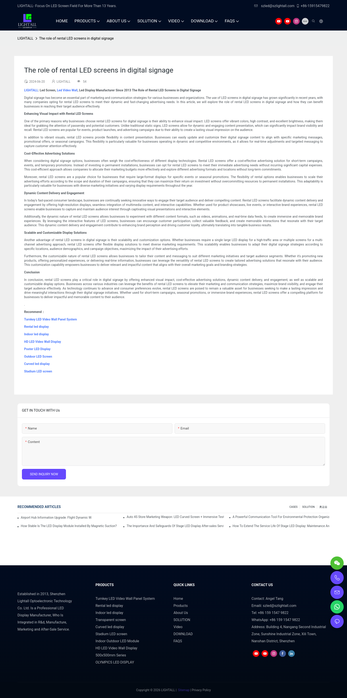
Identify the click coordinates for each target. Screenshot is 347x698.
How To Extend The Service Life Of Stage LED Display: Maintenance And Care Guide (281, 526)
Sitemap (183, 690)
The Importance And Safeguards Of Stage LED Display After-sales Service (175, 526)
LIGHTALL (25, 38)
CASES (293, 506)
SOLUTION (308, 506)
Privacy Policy (201, 690)
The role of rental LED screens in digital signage (76, 38)
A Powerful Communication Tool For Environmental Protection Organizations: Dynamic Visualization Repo (281, 517)
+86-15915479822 (313, 6)
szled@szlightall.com (274, 6)
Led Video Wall (67, 90)
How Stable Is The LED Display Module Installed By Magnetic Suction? (69, 526)
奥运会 (323, 506)
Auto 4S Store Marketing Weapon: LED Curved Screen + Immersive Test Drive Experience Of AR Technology (175, 517)
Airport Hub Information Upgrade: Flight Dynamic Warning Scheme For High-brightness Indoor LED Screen (56, 517)
